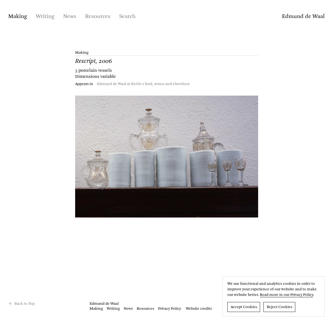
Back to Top (21, 304)
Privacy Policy (169, 309)
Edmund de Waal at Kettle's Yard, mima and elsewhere (143, 84)
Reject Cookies (279, 307)
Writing (45, 16)
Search (127, 16)
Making (17, 16)
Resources (97, 16)
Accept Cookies (244, 307)
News (69, 16)
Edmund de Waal (303, 16)
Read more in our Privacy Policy (286, 295)
